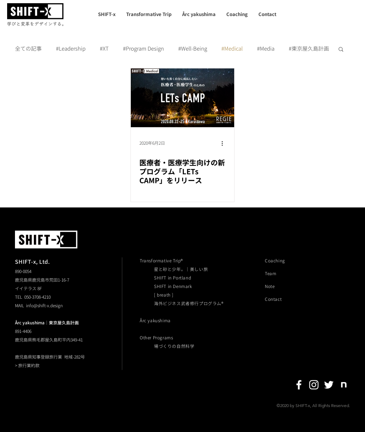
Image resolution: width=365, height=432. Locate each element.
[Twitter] (329, 385)
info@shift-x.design (44, 306)
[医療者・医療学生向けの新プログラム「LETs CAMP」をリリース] (182, 97)
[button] (341, 49)
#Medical (232, 49)
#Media (265, 49)
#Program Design (143, 49)
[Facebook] (299, 385)
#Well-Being (192, 49)
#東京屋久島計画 (309, 49)
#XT (104, 49)
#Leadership (71, 49)
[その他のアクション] (224, 143)
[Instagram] (314, 385)
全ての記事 (28, 49)
